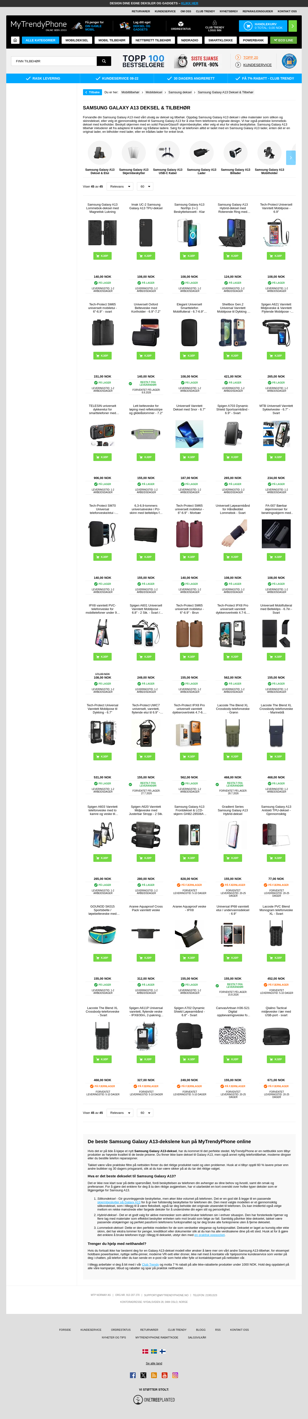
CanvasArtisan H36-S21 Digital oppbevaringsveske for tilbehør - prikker (233, 1011)
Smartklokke (220, 40)
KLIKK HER (189, 3)
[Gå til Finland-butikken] (163, 1351)
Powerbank (253, 40)
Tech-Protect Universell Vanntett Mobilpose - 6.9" (276, 208)
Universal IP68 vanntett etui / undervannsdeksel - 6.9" (232, 910)
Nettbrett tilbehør (153, 40)
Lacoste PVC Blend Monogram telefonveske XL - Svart (276, 910)
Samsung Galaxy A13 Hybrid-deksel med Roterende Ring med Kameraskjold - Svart (233, 208)
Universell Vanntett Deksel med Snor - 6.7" (189, 407)
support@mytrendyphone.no (166, 1295)
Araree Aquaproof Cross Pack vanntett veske (146, 908)
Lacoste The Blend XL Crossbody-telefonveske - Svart (102, 1011)
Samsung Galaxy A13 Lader (201, 158)
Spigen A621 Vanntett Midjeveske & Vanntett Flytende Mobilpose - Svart (276, 308)
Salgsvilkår (197, 1337)
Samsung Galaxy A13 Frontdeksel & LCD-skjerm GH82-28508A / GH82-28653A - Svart (189, 810)
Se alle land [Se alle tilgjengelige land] (154, 1363)
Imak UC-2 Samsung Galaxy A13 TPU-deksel (146, 206)
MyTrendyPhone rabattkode (156, 1337)
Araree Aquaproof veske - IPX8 (189, 908)
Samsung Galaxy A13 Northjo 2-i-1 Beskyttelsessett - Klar (189, 208)
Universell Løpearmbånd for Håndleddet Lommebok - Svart (233, 509)
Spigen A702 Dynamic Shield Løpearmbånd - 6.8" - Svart (189, 1011)
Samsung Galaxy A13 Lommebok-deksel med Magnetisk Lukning (102, 208)
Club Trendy (205, 11)
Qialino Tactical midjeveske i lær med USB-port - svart (276, 1011)
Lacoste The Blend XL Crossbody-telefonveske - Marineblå (276, 708)
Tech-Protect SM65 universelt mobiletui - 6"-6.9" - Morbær (189, 509)
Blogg (200, 1329)
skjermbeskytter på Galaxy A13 (119, 1202)
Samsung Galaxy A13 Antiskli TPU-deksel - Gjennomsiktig (276, 810)
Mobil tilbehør (111, 40)
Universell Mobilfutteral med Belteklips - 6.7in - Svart (276, 609)
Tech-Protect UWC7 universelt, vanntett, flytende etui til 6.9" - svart (146, 708)
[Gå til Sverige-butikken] (154, 1351)
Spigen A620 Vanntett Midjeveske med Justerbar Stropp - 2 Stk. (146, 810)
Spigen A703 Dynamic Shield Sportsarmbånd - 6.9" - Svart (232, 409)
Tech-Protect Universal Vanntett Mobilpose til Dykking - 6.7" (102, 708)
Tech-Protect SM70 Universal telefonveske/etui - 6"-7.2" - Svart (102, 509)
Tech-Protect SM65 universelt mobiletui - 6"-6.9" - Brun (189, 609)
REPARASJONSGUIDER (258, 11)
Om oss (185, 11)
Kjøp (104, 255)
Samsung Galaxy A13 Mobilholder (269, 158)
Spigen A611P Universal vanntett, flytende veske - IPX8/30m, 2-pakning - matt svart (146, 1011)
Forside (65, 1329)
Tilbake (94, 92)
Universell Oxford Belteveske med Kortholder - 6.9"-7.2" (145, 308)
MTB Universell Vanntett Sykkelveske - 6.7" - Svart (276, 409)
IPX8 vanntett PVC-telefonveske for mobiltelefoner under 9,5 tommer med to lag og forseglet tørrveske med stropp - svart (102, 609)
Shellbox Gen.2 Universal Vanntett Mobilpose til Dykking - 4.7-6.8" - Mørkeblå (232, 308)
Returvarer (141, 11)
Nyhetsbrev (229, 11)
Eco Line (283, 40)
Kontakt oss (287, 11)
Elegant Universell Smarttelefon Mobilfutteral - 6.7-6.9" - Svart (189, 308)
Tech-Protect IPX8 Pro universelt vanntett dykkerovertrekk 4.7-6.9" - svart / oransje (189, 708)
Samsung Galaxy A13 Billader (235, 158)
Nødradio (189, 40)
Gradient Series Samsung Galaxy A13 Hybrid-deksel (233, 810)
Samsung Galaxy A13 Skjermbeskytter (133, 158)
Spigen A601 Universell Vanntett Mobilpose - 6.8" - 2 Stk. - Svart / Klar (146, 609)
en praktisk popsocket (209, 1235)
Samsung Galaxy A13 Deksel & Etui (100, 158)
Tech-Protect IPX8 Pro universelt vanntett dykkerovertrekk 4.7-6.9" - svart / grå (233, 609)
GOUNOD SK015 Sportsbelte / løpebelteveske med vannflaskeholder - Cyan (102, 910)
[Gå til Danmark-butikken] (145, 1351)
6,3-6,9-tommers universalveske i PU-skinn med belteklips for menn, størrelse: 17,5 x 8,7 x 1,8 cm (146, 509)
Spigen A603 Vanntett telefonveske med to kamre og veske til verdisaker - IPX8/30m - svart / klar (102, 810)
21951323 (211, 1295)
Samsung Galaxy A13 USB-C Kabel (167, 158)
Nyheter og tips (114, 1337)
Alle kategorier (40, 40)
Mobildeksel (76, 40)
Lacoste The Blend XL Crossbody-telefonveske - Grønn (233, 708)
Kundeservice (165, 11)
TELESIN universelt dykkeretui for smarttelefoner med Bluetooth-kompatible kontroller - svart (102, 409)
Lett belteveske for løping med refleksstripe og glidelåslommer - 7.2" (146, 409)
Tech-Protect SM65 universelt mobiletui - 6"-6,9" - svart (102, 308)
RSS (218, 1329)
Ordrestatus (121, 1329)
